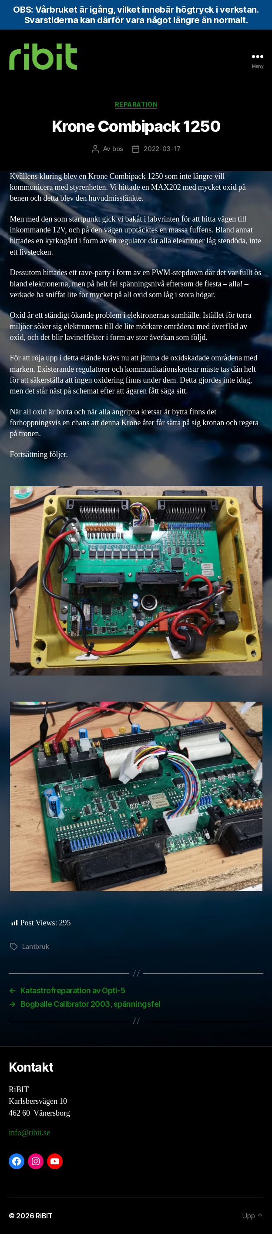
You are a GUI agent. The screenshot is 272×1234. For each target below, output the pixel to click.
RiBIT (44, 1215)
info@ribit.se (29, 1133)
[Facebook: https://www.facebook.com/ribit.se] (16, 1161)
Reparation (136, 104)
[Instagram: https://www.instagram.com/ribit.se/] (36, 1161)
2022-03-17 (162, 149)
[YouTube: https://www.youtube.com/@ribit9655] (55, 1161)
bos (117, 149)
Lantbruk (35, 946)
